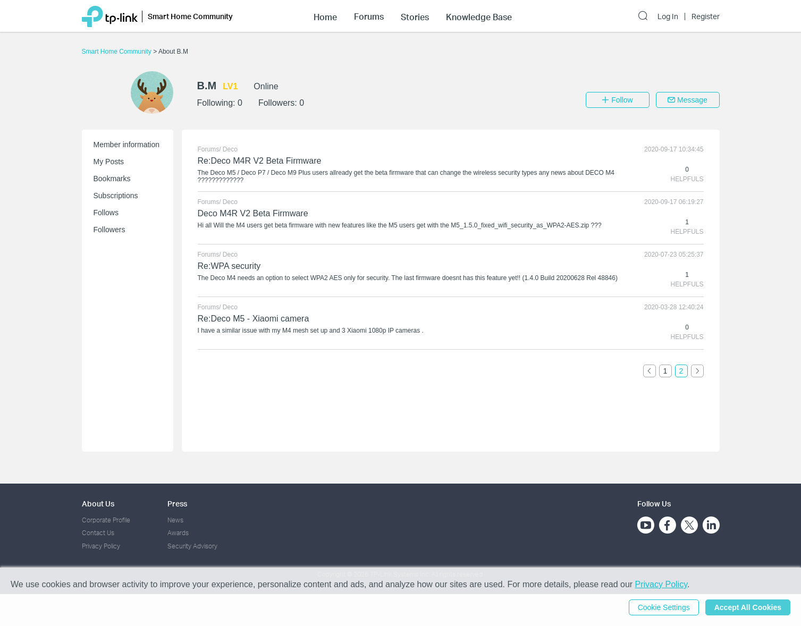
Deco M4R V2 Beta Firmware (253, 213)
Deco (230, 149)
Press (177, 503)
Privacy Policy (101, 546)
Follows (106, 212)
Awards (178, 533)
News (175, 520)
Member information (127, 144)
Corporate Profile (106, 520)
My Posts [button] (109, 161)
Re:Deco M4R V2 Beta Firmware (260, 160)
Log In (667, 16)
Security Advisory (192, 546)
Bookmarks (112, 178)
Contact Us (98, 533)
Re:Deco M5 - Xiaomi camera (253, 318)
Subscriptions (116, 195)
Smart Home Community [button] (190, 16)
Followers (109, 229)
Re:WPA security (229, 265)
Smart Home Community (118, 51)
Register (706, 16)
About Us (98, 503)
